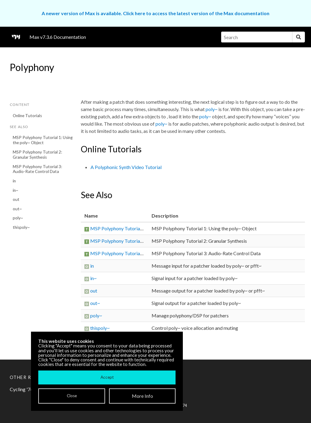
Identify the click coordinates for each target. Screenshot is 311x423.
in (14, 180)
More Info (142, 396)
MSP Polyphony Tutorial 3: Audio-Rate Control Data (37, 169)
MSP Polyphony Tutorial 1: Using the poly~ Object (43, 140)
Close (72, 395)
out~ (17, 208)
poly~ (18, 217)
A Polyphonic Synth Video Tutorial (126, 167)
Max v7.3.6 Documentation (57, 37)
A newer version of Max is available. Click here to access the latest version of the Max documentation (155, 13)
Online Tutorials (27, 115)
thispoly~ (21, 227)
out (16, 199)
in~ (15, 190)
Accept (107, 377)
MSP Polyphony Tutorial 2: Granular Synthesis (37, 155)
